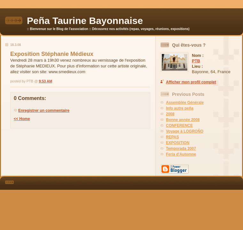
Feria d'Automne (181, 154)
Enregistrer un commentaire (43, 110)
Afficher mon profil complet (191, 82)
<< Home (22, 119)
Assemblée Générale (185, 102)
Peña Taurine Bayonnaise (85, 20)
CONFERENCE (179, 125)
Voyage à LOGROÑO (184, 131)
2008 (170, 114)
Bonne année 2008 (183, 120)
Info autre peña (179, 108)
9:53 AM (45, 81)
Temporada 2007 (181, 148)
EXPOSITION (177, 143)
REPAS (172, 137)
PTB (196, 60)
